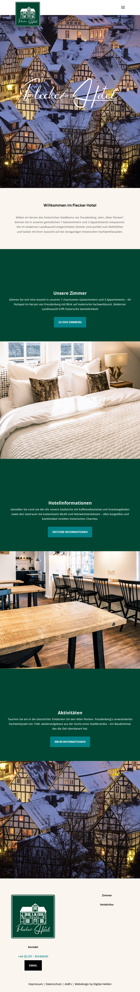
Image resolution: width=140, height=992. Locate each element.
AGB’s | (69, 984)
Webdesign (82, 984)
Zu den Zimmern (70, 322)
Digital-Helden (102, 984)
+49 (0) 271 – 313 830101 (33, 956)
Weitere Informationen (70, 532)
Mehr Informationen (70, 741)
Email (33, 965)
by (91, 984)
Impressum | (37, 984)
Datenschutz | (55, 984)
